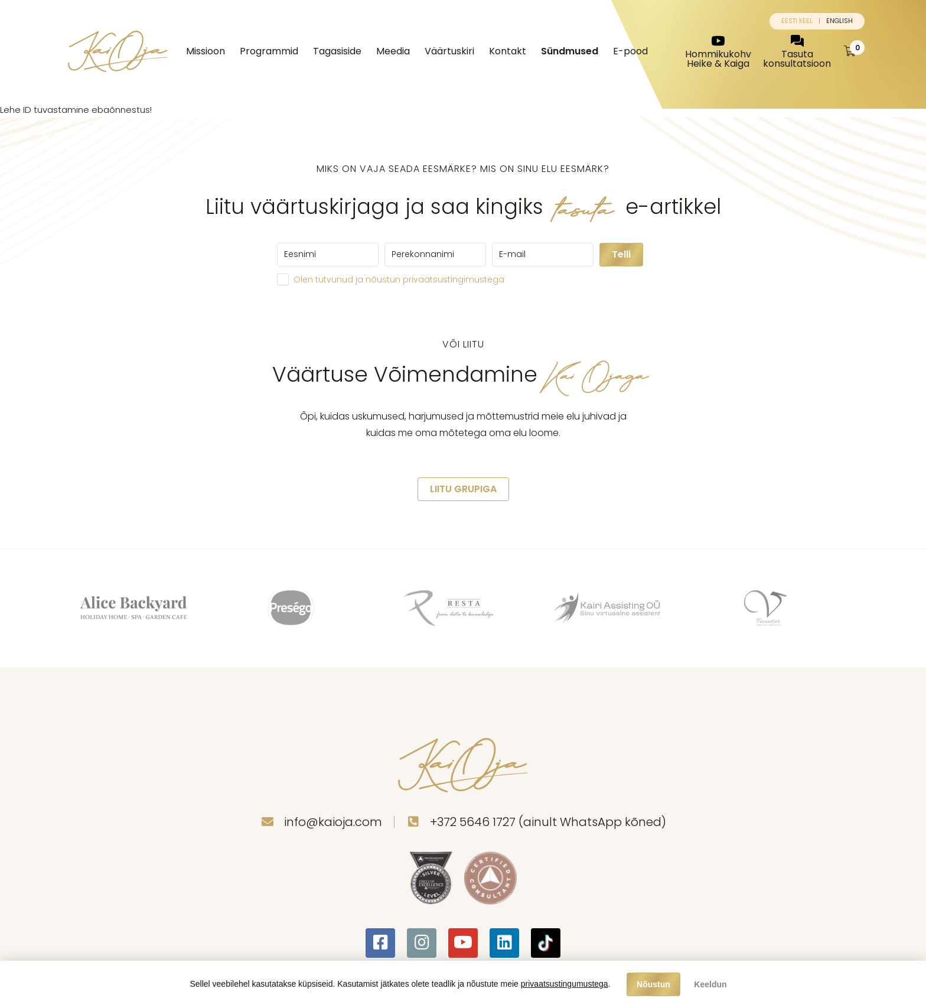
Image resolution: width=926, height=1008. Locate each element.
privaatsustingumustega (564, 984)
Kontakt (507, 51)
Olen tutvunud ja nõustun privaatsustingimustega (399, 279)
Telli (621, 254)
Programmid (269, 51)
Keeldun (710, 984)
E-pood (630, 51)
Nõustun (653, 984)
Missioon (205, 51)
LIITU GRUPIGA (463, 489)
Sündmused (569, 51)
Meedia (393, 51)
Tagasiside (337, 51)
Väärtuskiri (449, 51)
